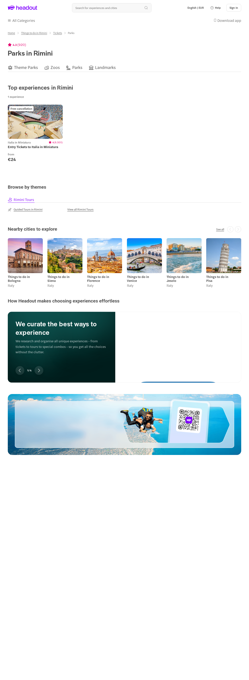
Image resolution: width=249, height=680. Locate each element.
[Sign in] (233, 8)
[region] (124, 67)
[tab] (21, 199)
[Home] (11, 32)
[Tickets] (57, 32)
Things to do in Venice (138, 278)
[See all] (220, 229)
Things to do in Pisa (217, 278)
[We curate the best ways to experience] (178, 342)
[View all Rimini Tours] (80, 209)
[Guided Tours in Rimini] (25, 209)
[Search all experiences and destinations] (111, 7)
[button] (215, 8)
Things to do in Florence (98, 278)
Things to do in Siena (58, 278)
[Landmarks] (105, 67)
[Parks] (77, 67)
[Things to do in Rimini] (34, 32)
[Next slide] (39, 370)
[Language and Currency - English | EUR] (195, 8)
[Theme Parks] (26, 67)
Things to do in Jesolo (178, 278)
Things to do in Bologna (19, 278)
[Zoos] (55, 67)
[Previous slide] (20, 370)
